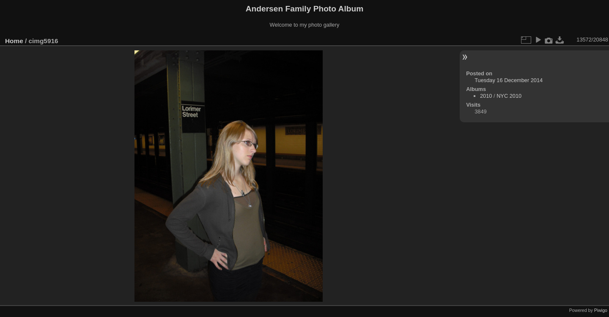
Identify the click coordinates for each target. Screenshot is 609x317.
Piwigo (600, 310)
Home (14, 40)
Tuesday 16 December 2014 (509, 80)
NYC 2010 (509, 96)
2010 (486, 96)
